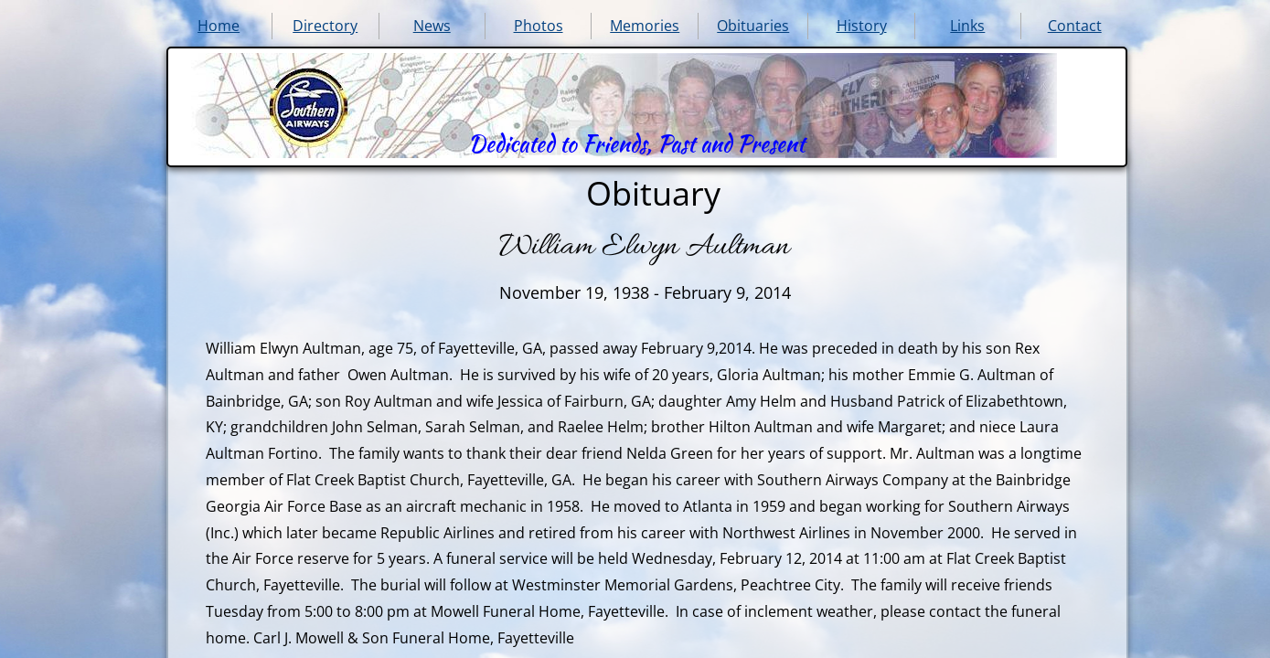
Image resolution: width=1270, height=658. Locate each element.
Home (218, 26)
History (862, 26)
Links (967, 26)
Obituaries (753, 26)
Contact (1075, 26)
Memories (644, 26)
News (432, 26)
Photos (538, 26)
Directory (325, 26)
